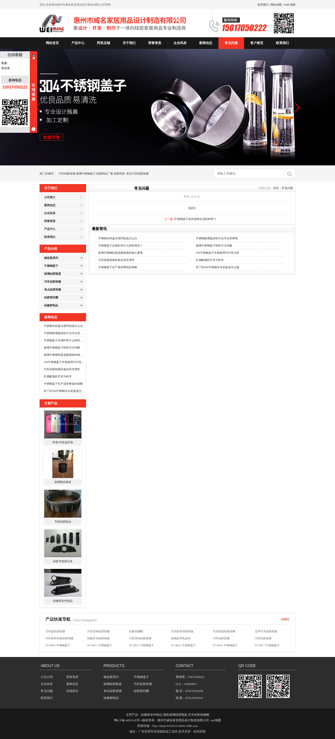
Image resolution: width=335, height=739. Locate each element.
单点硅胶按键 (52, 289)
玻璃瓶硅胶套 (62, 482)
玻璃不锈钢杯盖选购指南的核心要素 (64, 354)
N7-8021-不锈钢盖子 (225, 645)
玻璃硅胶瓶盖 (52, 273)
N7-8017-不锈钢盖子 (267, 645)
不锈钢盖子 (51, 265)
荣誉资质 (154, 43)
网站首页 (52, 43)
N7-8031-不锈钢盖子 (99, 645)
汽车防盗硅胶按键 (224, 631)
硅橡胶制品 (51, 305)
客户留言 (256, 43)
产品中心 (77, 43)
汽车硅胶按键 (67, 173)
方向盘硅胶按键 (55, 631)
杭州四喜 (200, 731)
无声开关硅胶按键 (266, 631)
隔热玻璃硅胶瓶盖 (175, 714)
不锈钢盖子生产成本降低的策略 (63, 383)
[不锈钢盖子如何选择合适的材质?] (195, 219)
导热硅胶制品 (62, 522)
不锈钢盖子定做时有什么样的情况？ (64, 340)
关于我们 (129, 43)
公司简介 (49, 197)
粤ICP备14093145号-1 (128, 720)
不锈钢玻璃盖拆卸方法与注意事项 (64, 333)
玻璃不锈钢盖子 (86, 173)
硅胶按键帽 (136, 631)
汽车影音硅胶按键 (182, 631)
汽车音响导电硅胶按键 (59, 638)
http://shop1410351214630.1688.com (175, 726)
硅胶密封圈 (51, 297)
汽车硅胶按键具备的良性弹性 (62, 369)
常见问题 (231, 43)
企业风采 (180, 43)
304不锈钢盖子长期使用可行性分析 (64, 362)
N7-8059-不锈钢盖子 (57, 645)
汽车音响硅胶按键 (98, 631)
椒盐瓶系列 (51, 258)
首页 (276, 188)
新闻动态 (205, 43)
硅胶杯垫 (119, 173)
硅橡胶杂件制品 (63, 601)
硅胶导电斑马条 (63, 561)
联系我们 (263, 4)
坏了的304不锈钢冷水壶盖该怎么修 (64, 391)
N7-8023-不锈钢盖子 (183, 645)
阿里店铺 (103, 43)
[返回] (192, 208)
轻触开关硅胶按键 (98, 638)
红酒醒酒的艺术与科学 (58, 376)
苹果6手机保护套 (62, 443)
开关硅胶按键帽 (198, 714)
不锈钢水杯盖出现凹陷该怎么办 (63, 326)
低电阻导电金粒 (181, 638)
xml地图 (215, 720)
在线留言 (72, 691)
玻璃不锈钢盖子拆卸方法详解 (62, 347)
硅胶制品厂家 (104, 173)
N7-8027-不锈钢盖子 (141, 645)
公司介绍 (47, 677)
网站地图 (276, 4)
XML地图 (289, 4)
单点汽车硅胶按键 (137, 173)
